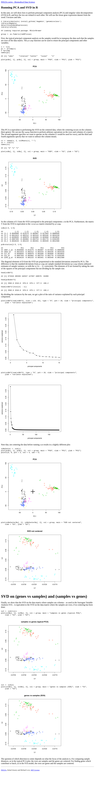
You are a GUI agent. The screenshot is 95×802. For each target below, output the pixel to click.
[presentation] (39, 278)
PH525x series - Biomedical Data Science (18, 2)
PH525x (4, 790)
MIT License (35, 790)
